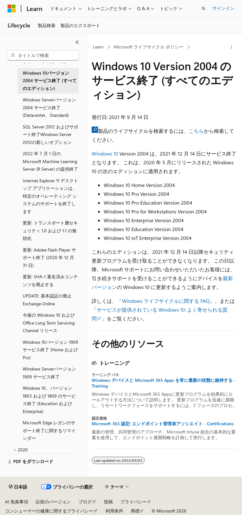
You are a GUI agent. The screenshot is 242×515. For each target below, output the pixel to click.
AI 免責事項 (16, 502)
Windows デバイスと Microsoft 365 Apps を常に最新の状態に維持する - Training (164, 383)
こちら (196, 130)
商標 (135, 511)
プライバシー (133, 502)
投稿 (108, 502)
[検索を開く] (203, 8)
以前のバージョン (53, 502)
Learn (98, 47)
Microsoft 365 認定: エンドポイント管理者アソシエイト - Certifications (162, 424)
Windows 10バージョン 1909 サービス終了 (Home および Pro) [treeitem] (50, 349)
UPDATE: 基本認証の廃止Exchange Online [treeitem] (47, 300)
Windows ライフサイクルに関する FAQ (166, 300)
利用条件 (114, 511)
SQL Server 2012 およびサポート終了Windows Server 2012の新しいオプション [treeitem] (50, 134)
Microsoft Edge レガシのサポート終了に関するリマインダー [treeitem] (49, 430)
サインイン (223, 8)
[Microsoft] (12, 8)
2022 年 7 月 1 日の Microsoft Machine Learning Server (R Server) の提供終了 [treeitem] (50, 161)
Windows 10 (105, 153)
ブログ (85, 502)
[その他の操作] (231, 47)
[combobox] (43, 55)
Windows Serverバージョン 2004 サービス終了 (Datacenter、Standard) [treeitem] (49, 107)
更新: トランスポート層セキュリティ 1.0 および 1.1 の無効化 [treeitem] (50, 230)
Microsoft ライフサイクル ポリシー (148, 47)
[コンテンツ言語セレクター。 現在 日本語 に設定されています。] (18, 487)
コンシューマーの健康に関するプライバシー (49, 511)
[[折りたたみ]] (77, 42)
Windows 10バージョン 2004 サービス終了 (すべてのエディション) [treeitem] (50, 80)
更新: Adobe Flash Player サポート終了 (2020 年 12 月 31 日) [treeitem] (49, 257)
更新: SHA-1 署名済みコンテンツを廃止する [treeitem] (50, 280)
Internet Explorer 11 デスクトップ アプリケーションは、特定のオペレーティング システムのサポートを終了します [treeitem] (50, 196)
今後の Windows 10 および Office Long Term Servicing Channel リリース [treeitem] (49, 322)
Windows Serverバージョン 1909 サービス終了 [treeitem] (49, 373)
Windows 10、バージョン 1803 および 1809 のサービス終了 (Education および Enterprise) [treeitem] (49, 399)
